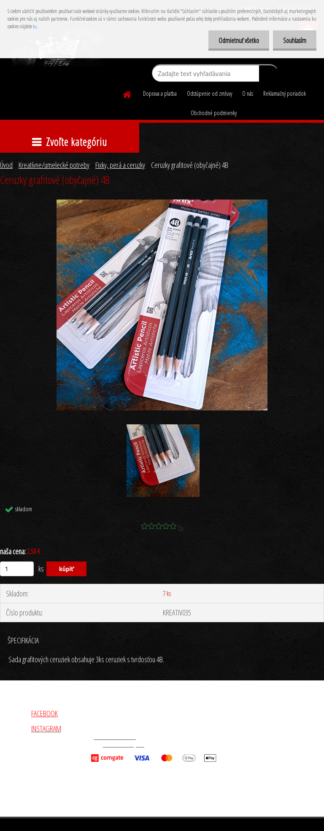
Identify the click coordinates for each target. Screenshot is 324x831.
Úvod (6, 165)
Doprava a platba (160, 93)
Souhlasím (294, 40)
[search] (268, 75)
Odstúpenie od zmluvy (209, 93)
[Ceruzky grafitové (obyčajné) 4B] (162, 203)
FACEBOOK (44, 713)
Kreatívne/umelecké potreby (54, 165)
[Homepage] (127, 93)
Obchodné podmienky (214, 113)
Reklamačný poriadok (284, 93)
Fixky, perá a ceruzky (120, 165)
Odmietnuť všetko (237, 40)
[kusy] (17, 568)
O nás (247, 93)
